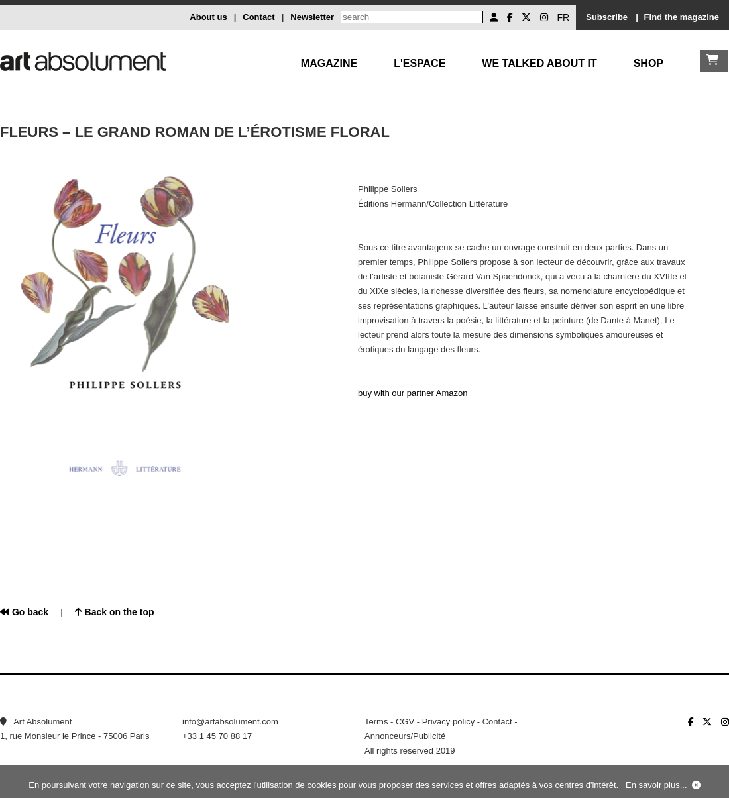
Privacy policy (448, 721)
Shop (648, 63)
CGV (405, 721)
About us (208, 17)
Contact (258, 17)
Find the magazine (681, 17)
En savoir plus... (656, 785)
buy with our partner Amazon (412, 393)
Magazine (329, 63)
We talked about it (539, 63)
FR (563, 17)
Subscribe (607, 17)
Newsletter (312, 17)
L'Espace (419, 63)
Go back (24, 612)
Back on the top (114, 612)
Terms (376, 721)
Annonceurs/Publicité (404, 736)
